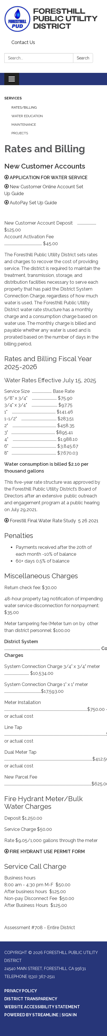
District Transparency (30, 999)
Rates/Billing (24, 107)
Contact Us (23, 42)
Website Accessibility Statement (42, 1007)
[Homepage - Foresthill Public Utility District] (53, 19)
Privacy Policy (20, 991)
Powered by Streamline (31, 1015)
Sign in (69, 1015)
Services (13, 98)
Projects (19, 133)
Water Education (27, 116)
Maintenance (23, 125)
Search (83, 58)
